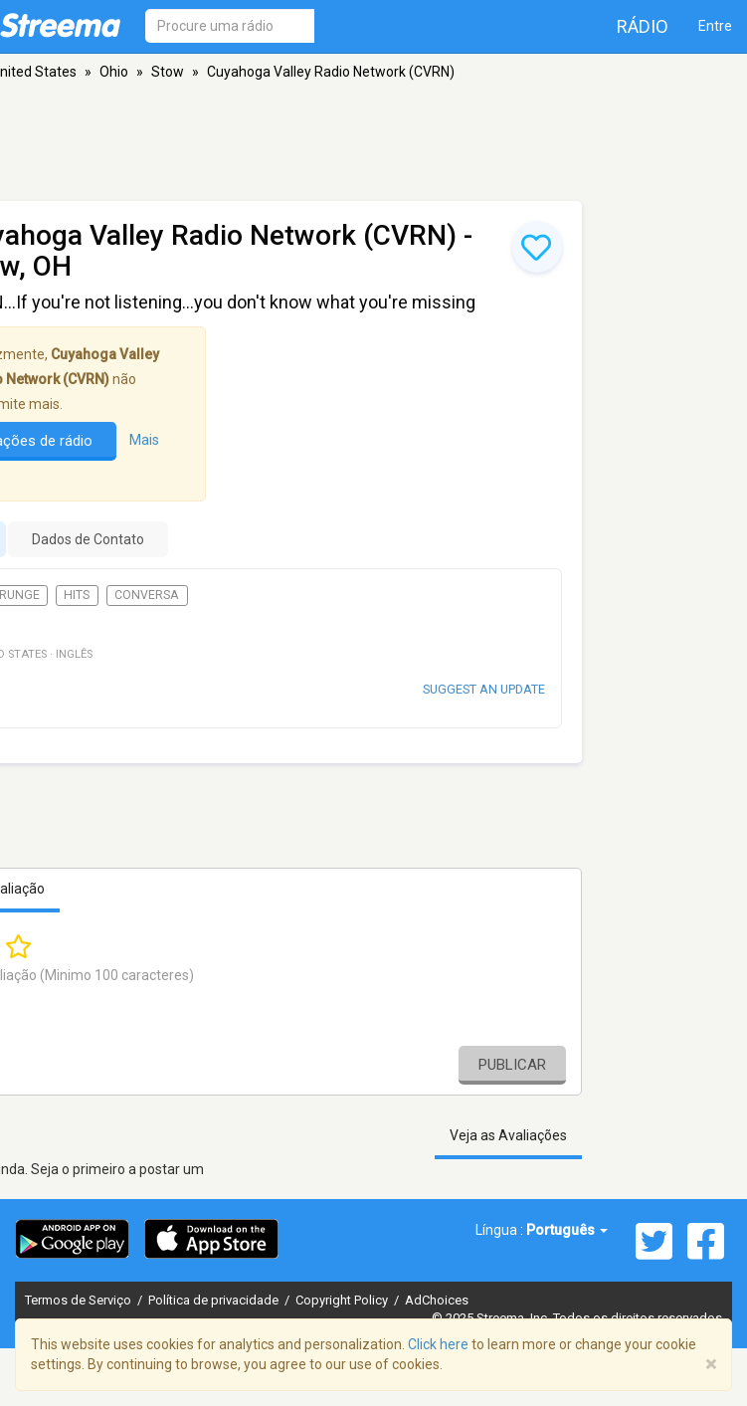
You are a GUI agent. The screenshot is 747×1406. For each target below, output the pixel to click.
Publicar (512, 1065)
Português (567, 1230)
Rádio (642, 26)
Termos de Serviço (79, 1300)
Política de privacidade (214, 1300)
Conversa (146, 595)
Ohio (113, 72)
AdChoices (436, 1300)
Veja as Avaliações (508, 1135)
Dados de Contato (88, 539)
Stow (167, 72)
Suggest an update (484, 689)
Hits (77, 595)
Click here (438, 1344)
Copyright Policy (343, 1300)
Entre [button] (715, 26)
